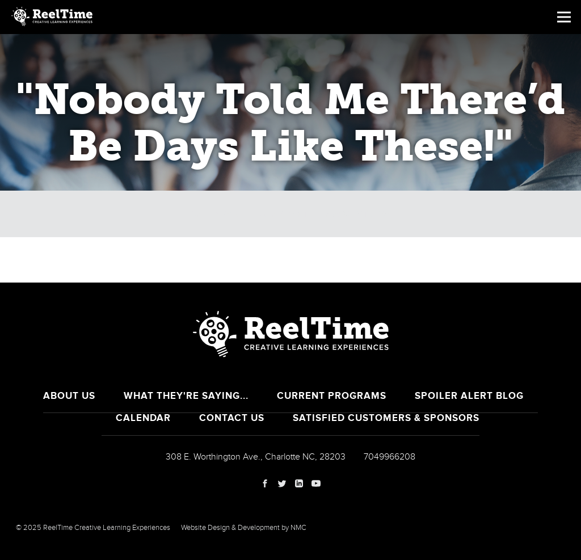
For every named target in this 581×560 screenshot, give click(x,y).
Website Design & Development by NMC (243, 527)
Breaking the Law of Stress (322, 214)
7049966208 (389, 456)
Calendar (214, 214)
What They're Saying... (186, 396)
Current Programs (331, 396)
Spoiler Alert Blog (469, 396)
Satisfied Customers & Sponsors (386, 418)
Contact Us (231, 418)
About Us (69, 396)
